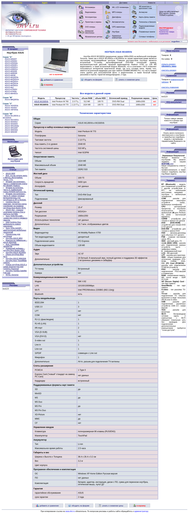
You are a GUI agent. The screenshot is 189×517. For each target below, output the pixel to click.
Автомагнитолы (118, 22)
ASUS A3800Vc (11, 69)
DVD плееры (90, 27)
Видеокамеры (90, 12)
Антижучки (143, 12)
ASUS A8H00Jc (11, 93)
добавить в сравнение (51, 80)
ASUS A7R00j (10, 91)
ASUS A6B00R (11, 73)
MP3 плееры (117, 12)
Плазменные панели (147, 32)
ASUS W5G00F (11, 128)
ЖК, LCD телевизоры (120, 7)
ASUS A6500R (11, 71)
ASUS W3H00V (11, 124)
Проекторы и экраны (93, 22)
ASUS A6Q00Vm (12, 79)
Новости (151, 3)
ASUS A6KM (10, 75)
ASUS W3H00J (11, 122)
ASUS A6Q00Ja (11, 83)
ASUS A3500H (11, 61)
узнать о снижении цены (127, 80)
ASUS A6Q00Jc (11, 85)
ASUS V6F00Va (11, 110)
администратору (141, 511)
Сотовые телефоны (146, 37)
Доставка (123, 3)
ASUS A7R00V (11, 89)
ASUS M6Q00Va (12, 100)
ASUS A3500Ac (11, 63)
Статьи (176, 3)
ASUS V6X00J (11, 108)
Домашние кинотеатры (89, 32)
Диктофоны (116, 17)
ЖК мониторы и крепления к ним (145, 7)
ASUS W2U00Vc (12, 120)
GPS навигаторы (118, 27)
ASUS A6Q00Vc (11, 81)
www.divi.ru (70, 511)
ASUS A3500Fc (11, 65)
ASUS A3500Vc (11, 67)
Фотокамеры (90, 7)
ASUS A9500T (11, 59)
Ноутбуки (115, 32)
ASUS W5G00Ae (12, 126)
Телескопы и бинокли (147, 22)
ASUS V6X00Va (11, 106)
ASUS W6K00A (11, 130)
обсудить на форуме (91, 80)
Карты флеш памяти (147, 17)
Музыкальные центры (93, 37)
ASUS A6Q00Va (11, 77)
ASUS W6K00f (11, 132)
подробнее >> (176, 41)
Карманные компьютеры (117, 37)
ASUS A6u (9, 87)
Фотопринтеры (91, 17)
